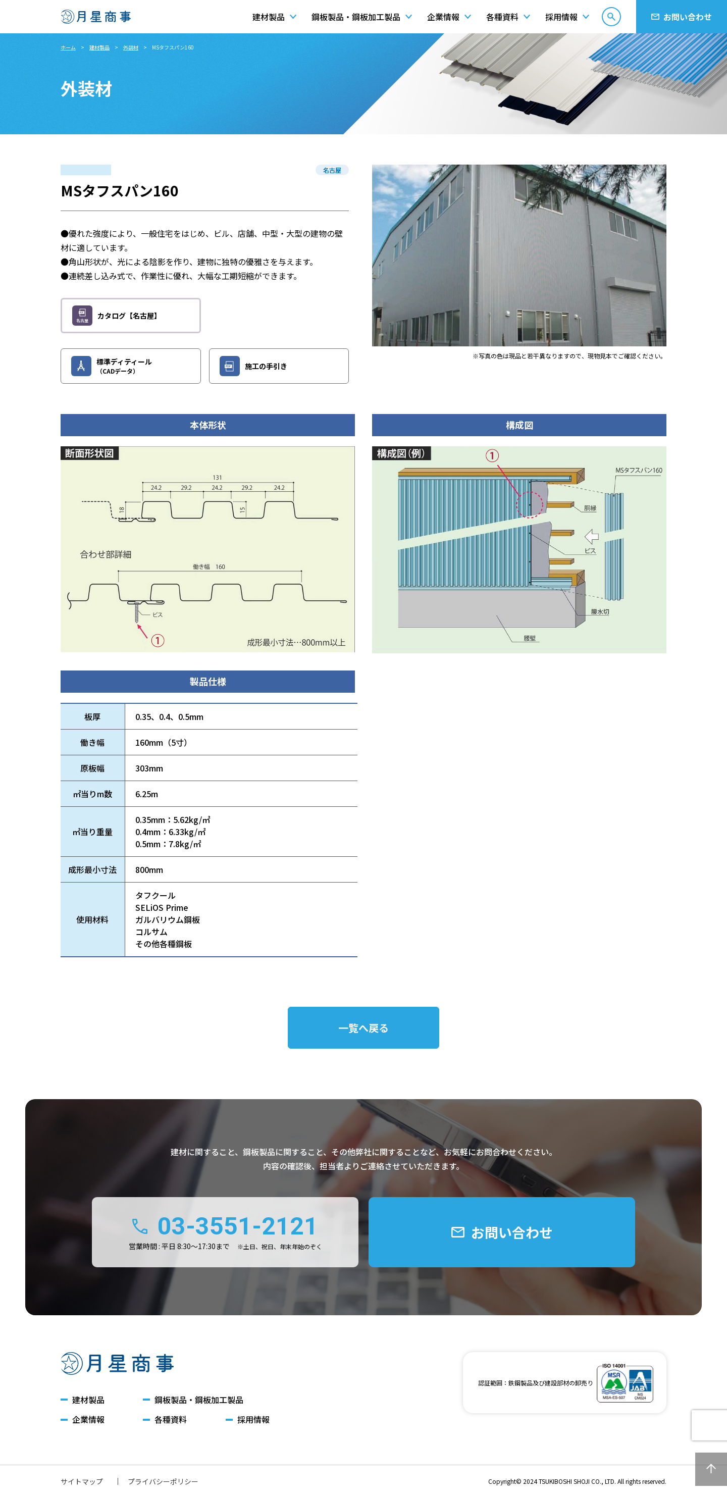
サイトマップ (82, 1481)
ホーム (68, 47)
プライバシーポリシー (163, 1481)
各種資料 (170, 1419)
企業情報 (88, 1419)
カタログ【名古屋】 (116, 315)
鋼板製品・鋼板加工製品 (198, 1400)
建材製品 (99, 47)
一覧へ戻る (363, 1027)
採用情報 (253, 1419)
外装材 (130, 47)
